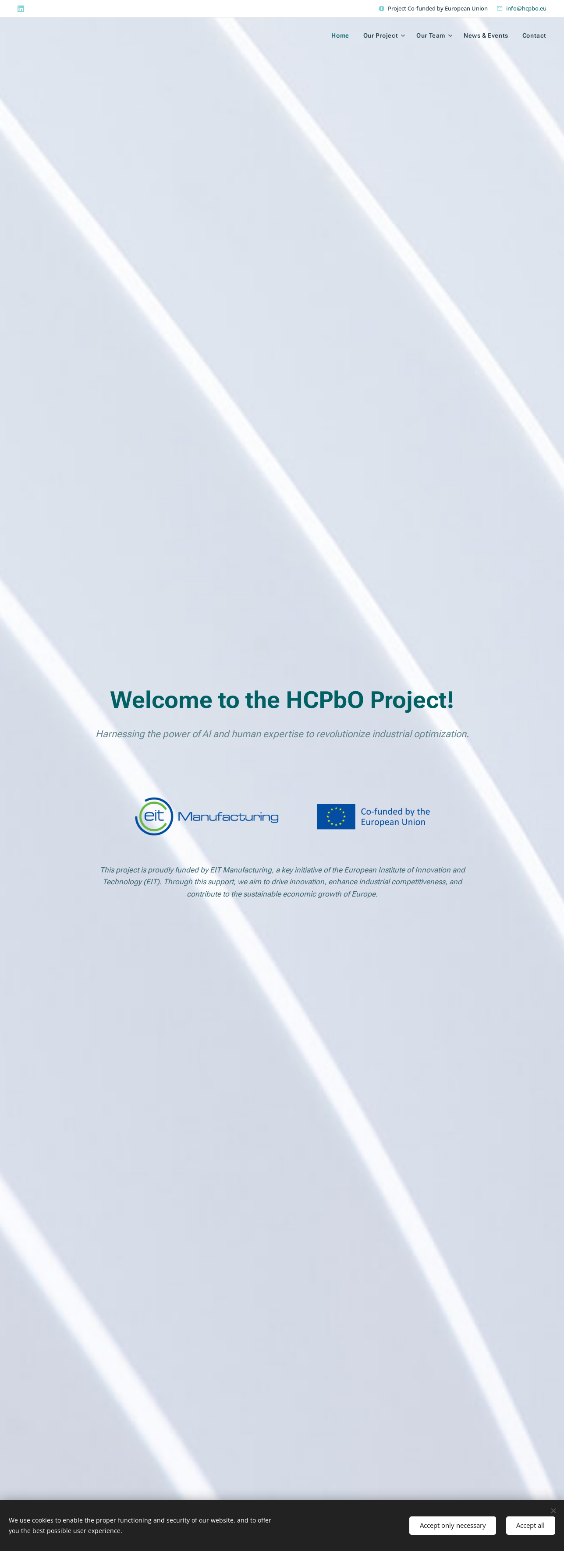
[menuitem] (341, 35)
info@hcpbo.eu (526, 8)
